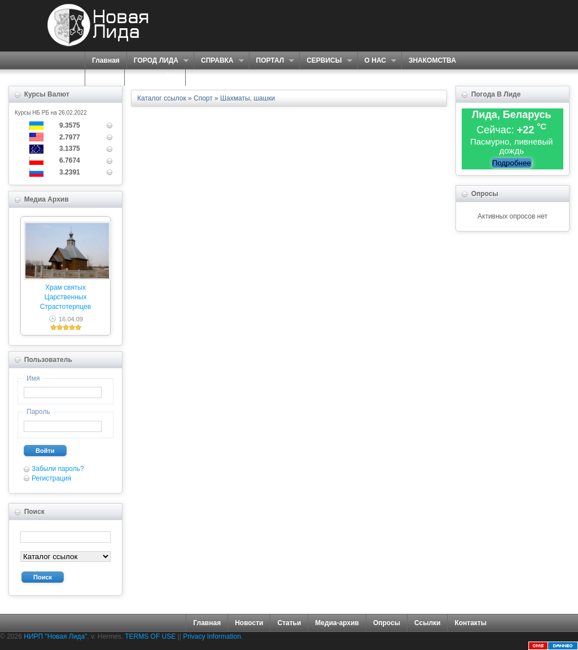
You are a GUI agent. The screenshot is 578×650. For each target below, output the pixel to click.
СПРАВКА (219, 60)
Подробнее (511, 163)
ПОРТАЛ (272, 60)
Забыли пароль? (58, 469)
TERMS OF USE (150, 636)
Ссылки (427, 623)
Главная (106, 60)
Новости (249, 623)
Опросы (386, 623)
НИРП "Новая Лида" (55, 636)
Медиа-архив (337, 623)
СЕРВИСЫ (325, 60)
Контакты (470, 623)
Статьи (289, 623)
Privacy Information (212, 636)
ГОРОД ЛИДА (157, 60)
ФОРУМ (104, 77)
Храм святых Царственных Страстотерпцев (65, 297)
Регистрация (51, 478)
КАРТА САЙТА (155, 77)
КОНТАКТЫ (211, 77)
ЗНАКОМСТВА (432, 60)
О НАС (376, 60)
